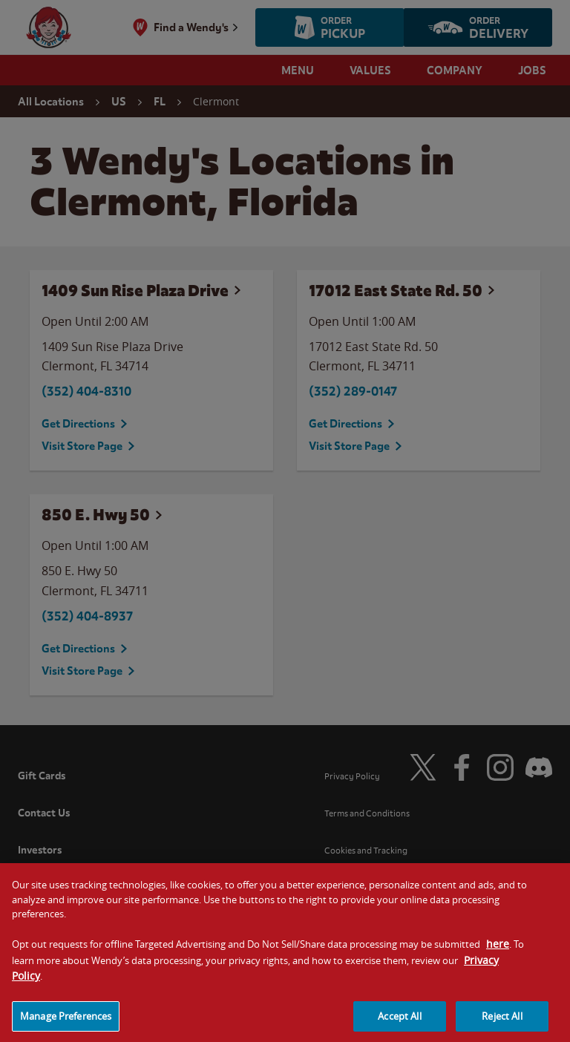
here (497, 951)
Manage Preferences (65, 1022)
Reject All (502, 1022)
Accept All (399, 1022)
